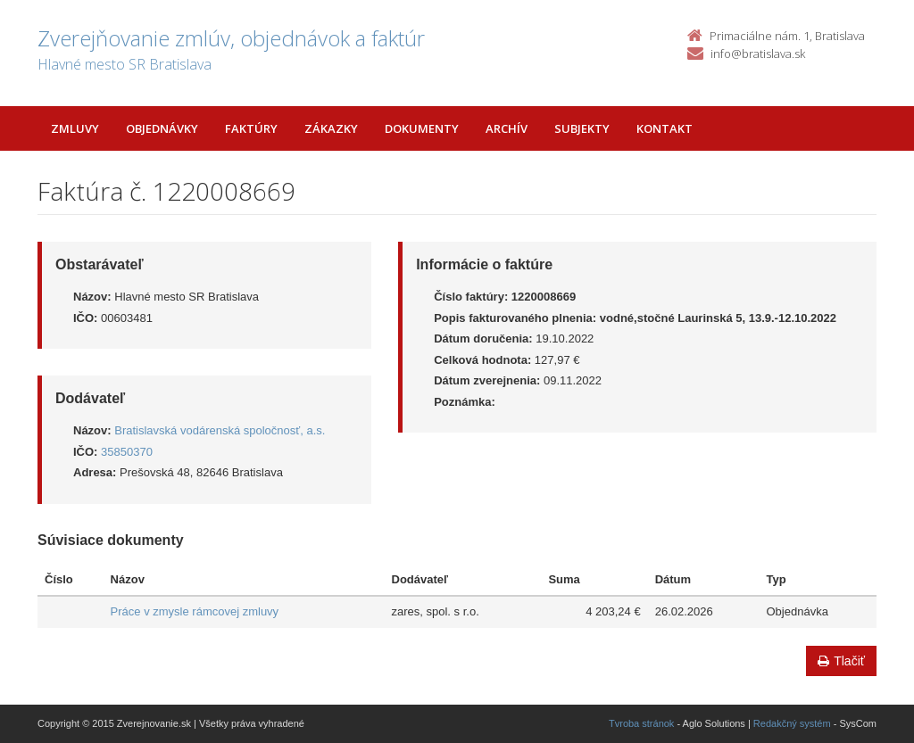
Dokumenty (422, 128)
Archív (507, 128)
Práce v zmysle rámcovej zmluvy (195, 611)
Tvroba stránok (641, 723)
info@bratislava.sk (757, 53)
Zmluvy (75, 128)
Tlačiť (841, 661)
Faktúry (251, 128)
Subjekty (582, 128)
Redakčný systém (792, 723)
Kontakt (664, 128)
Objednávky (162, 128)
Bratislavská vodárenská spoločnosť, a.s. (219, 430)
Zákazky (331, 128)
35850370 (127, 451)
